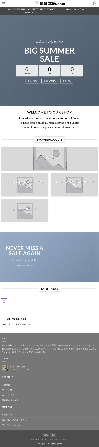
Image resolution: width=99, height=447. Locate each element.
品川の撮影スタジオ (16, 319)
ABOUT (44, 440)
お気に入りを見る (10, 400)
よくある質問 (53, 440)
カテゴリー (35, 440)
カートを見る (8, 395)
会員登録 (6, 385)
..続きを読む (40, 352)
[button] (3, 3)
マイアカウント (9, 390)
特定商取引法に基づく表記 (14, 420)
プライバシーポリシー (12, 425)
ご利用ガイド (8, 415)
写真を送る (64, 440)
